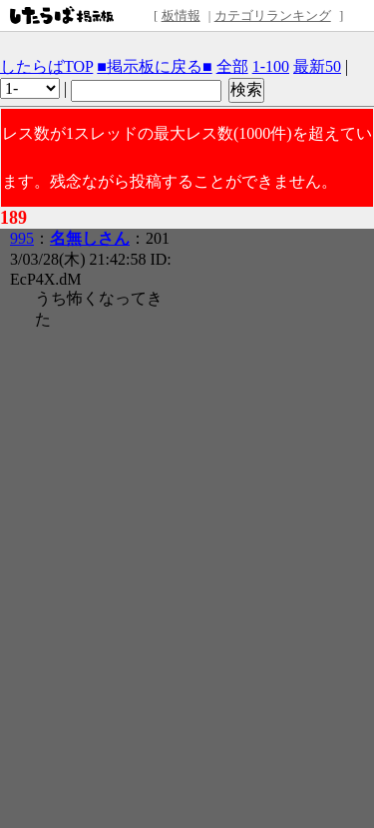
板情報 (181, 15)
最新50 (317, 66)
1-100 (270, 66)
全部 (232, 66)
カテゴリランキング (272, 15)
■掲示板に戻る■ (154, 66)
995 (22, 238)
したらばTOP (46, 66)
